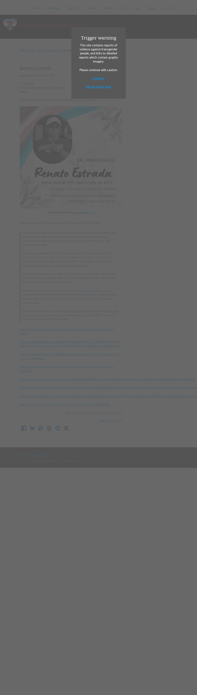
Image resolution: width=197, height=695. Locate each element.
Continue (98, 78)
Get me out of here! (98, 86)
